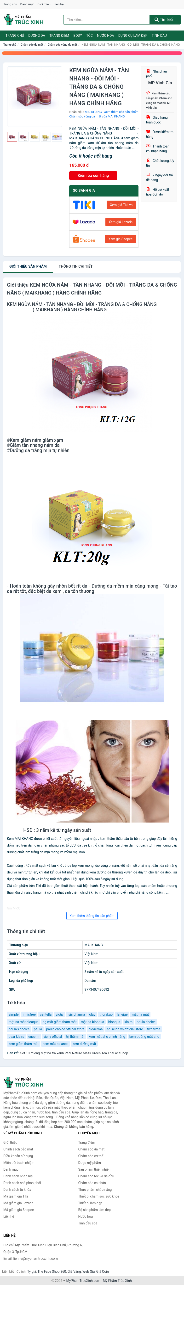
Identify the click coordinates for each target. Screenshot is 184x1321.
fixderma (153, 1029)
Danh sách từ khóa (17, 1190)
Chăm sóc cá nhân (92, 1183)
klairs (128, 1022)
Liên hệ (59, 4)
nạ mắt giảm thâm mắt (60, 1022)
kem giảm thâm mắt (24, 1044)
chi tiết (76, 266)
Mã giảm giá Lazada (18, 1203)
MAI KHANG (93, 112)
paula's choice (19, 1029)
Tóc (89, 35)
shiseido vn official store (125, 1029)
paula (38, 1029)
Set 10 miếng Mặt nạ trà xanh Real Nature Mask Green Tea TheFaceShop (74, 1053)
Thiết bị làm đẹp (90, 1203)
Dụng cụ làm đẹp (133, 35)
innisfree (29, 1014)
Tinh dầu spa (88, 1223)
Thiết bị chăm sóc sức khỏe (98, 1196)
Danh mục (27, 4)
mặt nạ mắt (140, 1014)
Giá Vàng (74, 1271)
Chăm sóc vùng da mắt (62, 44)
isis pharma (76, 1014)
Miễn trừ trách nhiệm (18, 1163)
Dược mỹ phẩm (89, 1163)
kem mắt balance (55, 1044)
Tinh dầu (159, 35)
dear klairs (16, 1036)
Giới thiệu (43, 4)
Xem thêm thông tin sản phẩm (91, 916)
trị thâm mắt (75, 1036)
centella (46, 1014)
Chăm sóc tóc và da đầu (96, 1176)
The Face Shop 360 (51, 1271)
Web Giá (88, 1271)
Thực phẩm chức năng (95, 1190)
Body (78, 35)
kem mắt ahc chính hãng (107, 1036)
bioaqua (114, 1022)
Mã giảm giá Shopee (18, 1210)
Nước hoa (105, 35)
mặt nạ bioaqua (92, 1022)
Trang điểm (59, 35)
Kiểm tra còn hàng (93, 175)
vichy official (52, 1036)
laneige (122, 1014)
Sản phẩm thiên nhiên (94, 1169)
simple (14, 1014)
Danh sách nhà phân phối (22, 1183)
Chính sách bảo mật (18, 1149)
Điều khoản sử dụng (18, 1156)
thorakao (106, 1014)
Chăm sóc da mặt (32, 44)
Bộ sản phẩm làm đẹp (94, 1210)
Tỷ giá (31, 1271)
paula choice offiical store (65, 1029)
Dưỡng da (36, 35)
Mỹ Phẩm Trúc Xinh (117, 1281)
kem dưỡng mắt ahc (144, 1036)
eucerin (33, 1036)
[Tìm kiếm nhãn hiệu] (106, 20)
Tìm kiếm (165, 19)
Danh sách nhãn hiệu (18, 1176)
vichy (59, 1014)
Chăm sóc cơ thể (91, 1156)
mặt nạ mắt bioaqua (24, 1022)
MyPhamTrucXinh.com (83, 1281)
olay (92, 1014)
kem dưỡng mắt (84, 1044)
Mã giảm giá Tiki (15, 1196)
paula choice (146, 1022)
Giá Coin (102, 1271)
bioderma (95, 1029)
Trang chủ (10, 4)
